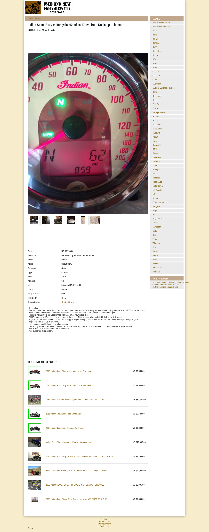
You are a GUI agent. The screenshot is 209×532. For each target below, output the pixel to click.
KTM (155, 149)
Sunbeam (157, 227)
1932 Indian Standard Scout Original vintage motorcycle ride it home (75, 399)
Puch (155, 214)
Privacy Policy (104, 524)
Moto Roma (158, 186)
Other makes (158, 202)
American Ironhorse (161, 26)
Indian (37, 18)
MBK (155, 174)
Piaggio (156, 210)
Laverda (156, 161)
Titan (155, 239)
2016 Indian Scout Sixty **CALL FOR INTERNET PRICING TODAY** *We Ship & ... (82, 456)
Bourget (156, 55)
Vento (155, 251)
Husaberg (157, 125)
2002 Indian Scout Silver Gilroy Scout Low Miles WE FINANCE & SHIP (76, 499)
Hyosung (156, 133)
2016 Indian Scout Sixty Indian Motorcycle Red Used (68, 371)
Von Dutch (157, 268)
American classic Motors (163, 22)
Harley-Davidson (160, 112)
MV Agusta (157, 190)
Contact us (104, 526)
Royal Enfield (158, 219)
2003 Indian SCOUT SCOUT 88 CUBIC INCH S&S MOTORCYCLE (75, 485)
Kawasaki (157, 145)
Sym (154, 235)
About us (104, 519)
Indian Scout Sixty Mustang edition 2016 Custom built (69, 442)
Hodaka (156, 116)
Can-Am (156, 76)
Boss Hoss (157, 51)
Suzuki (155, 231)
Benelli (155, 35)
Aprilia (155, 31)
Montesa (156, 178)
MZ (154, 194)
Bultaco (156, 67)
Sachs (155, 223)
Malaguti (156, 170)
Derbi (155, 92)
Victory (155, 259)
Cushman (157, 84)
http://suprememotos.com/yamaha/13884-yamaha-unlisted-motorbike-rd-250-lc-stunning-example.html (171, 284)
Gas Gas (156, 104)
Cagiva (156, 71)
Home (30, 18)
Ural (154, 247)
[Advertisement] (87, 42)
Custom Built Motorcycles (164, 88)
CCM (155, 80)
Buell (155, 63)
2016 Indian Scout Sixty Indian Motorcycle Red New (68, 385)
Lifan (155, 165)
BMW (155, 47)
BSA (154, 59)
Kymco (156, 153)
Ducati (155, 100)
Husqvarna (157, 129)
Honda (155, 120)
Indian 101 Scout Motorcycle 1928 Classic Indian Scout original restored (77, 471)
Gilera (155, 108)
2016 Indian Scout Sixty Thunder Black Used (65, 428)
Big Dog (156, 39)
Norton (155, 198)
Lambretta (157, 157)
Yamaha (156, 272)
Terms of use (104, 521)
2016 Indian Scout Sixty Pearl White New (63, 414)
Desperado (157, 96)
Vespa (155, 255)
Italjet (155, 141)
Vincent (156, 263)
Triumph (156, 243)
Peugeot (156, 206)
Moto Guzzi (157, 182)
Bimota (156, 43)
